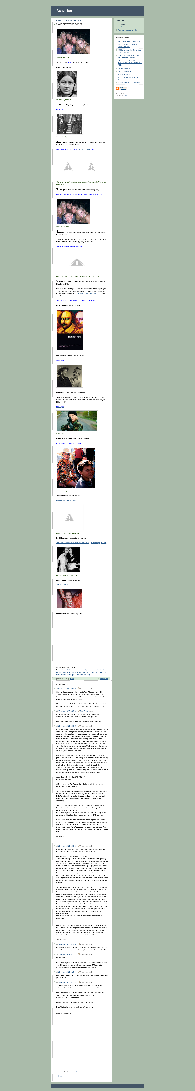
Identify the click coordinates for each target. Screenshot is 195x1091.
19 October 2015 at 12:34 (67, 944)
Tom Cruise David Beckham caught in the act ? (72, 543)
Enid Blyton (85, 670)
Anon (122, 27)
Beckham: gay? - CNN (98, 543)
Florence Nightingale (97, 670)
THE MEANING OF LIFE (126, 71)
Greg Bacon (84, 711)
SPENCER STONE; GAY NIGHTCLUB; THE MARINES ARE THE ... (130, 63)
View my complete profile (127, 30)
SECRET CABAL (85, 149)
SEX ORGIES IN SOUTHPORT (129, 83)
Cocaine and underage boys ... (67, 500)
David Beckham (74, 670)
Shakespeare (71, 675)
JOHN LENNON (62, 585)
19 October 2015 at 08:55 (67, 726)
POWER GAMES (124, 68)
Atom (78, 1072)
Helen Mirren (73, 672)
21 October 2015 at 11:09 (67, 982)
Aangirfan (64, 10)
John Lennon (94, 672)
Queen (63, 675)
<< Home (58, 1076)
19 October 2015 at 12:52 (67, 955)
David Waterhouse (82, 293)
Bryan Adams (94, 293)
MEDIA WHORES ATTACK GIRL (129, 41)
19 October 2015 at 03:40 (67, 711)
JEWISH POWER (124, 74)
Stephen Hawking (83, 675)
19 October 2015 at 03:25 (67, 689)
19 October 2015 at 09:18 (67, 846)
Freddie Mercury (62, 672)
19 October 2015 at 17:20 (67, 972)
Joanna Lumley (84, 672)
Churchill (65, 670)
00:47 (72, 679)
